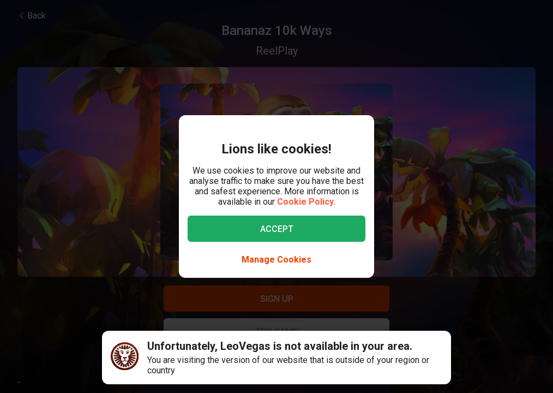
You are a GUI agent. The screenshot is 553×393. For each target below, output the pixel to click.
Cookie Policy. (306, 201)
